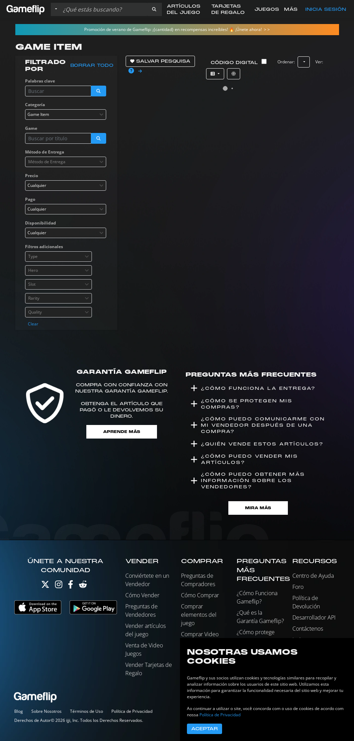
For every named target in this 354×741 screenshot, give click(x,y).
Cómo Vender (142, 595)
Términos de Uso (86, 711)
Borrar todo (91, 65)
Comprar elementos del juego (199, 614)
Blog (18, 711)
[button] (154, 9)
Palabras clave (40, 81)
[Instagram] (58, 586)
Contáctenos (307, 628)
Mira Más (258, 508)
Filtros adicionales (44, 247)
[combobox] (66, 114)
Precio (31, 176)
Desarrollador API (314, 617)
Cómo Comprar (200, 595)
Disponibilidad (40, 223)
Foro (298, 587)
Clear (33, 324)
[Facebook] (70, 586)
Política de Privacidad (131, 711)
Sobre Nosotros (46, 711)
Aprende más (121, 431)
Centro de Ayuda (313, 576)
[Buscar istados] (103, 9)
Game (31, 128)
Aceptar (204, 729)
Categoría (35, 105)
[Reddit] (83, 586)
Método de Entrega (44, 152)
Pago (30, 199)
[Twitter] (45, 586)
